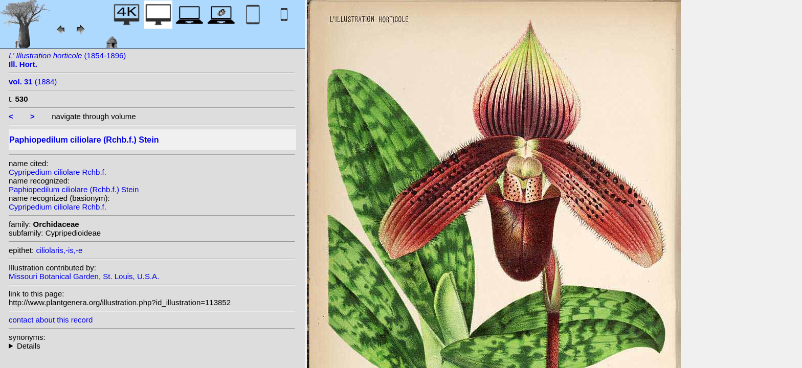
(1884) (33, 81)
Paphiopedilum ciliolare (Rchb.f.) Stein (74, 189)
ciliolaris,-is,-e (59, 250)
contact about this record (51, 319)
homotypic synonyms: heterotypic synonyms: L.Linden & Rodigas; (152, 345)
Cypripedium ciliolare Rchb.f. (57, 172)
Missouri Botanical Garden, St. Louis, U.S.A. (84, 276)
